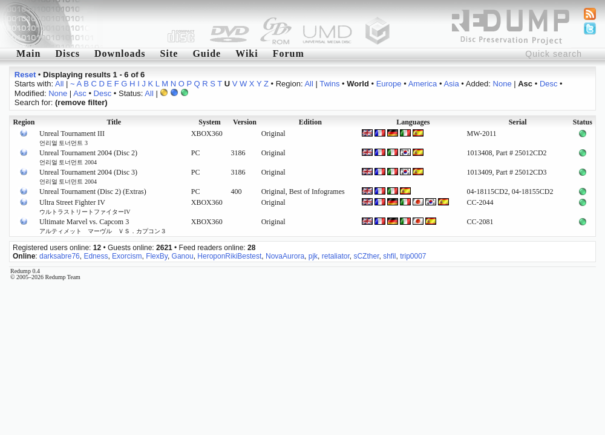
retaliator (336, 256)
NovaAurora (285, 256)
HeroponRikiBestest (229, 256)
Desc (549, 83)
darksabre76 (59, 256)
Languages (413, 122)
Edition (310, 122)
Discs (67, 53)
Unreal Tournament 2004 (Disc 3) (88, 176)
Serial (518, 122)
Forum (288, 53)
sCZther (366, 256)
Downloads (120, 53)
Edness (95, 256)
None (502, 83)
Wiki (246, 53)
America (422, 83)
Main (28, 53)
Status (582, 122)
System (209, 122)
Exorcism (127, 256)
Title (113, 122)
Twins (329, 83)
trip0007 (413, 256)
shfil (389, 256)
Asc (80, 93)
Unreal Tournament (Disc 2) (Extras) (92, 191)
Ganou (183, 256)
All (59, 83)
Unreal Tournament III (72, 137)
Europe (389, 83)
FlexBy (157, 256)
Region (23, 122)
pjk (313, 256)
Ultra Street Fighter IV (85, 206)
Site (169, 53)
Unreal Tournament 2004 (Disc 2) (88, 157)
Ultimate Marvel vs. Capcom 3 (102, 226)
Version (245, 122)
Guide (206, 53)
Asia (451, 83)
